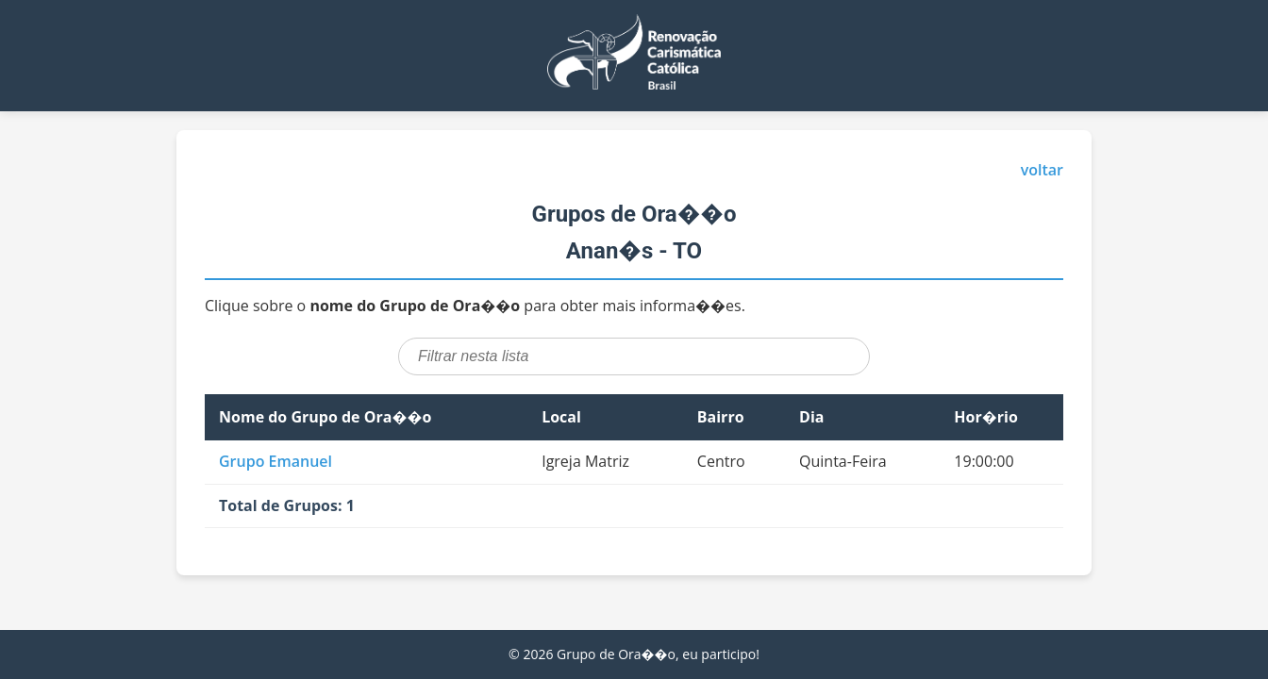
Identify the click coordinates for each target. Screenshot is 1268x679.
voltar (1042, 169)
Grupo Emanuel (275, 461)
